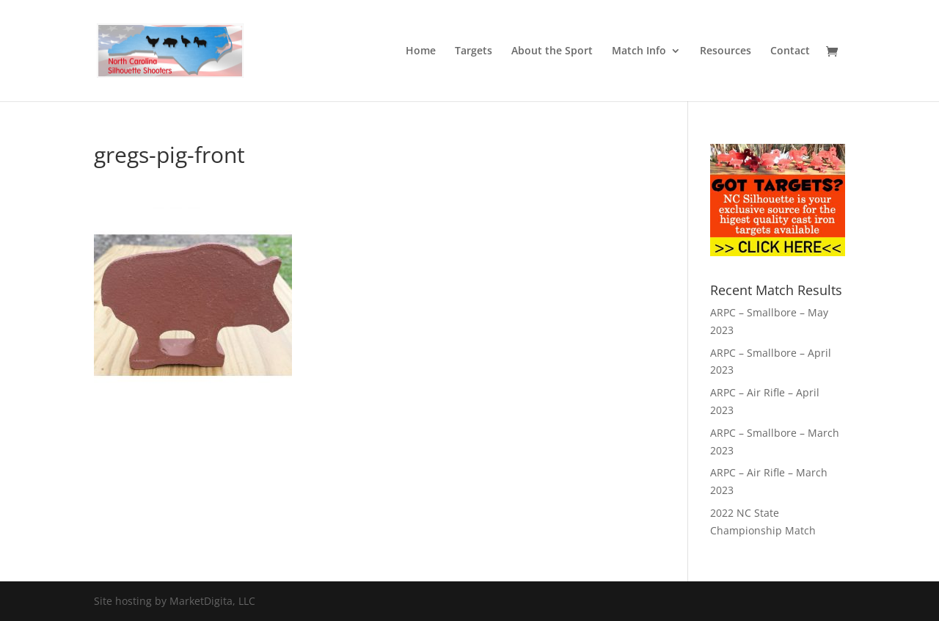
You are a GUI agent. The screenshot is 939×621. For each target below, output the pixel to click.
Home (421, 51)
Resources (725, 51)
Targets (473, 51)
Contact (790, 51)
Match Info (639, 51)
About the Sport (552, 51)
